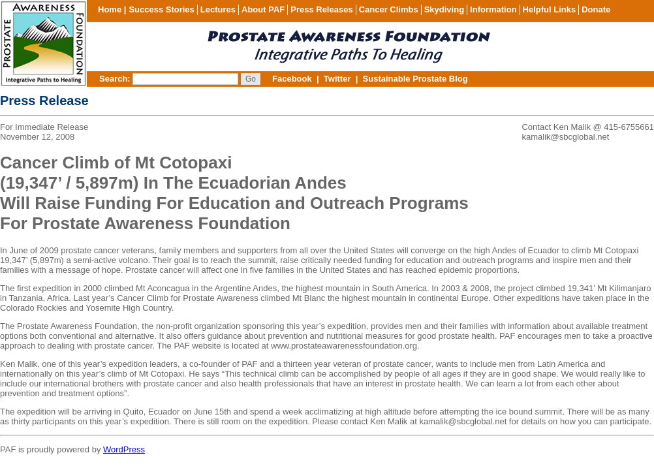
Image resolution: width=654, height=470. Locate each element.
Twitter (337, 79)
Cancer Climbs (388, 9)
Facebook (292, 79)
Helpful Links (549, 9)
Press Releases (321, 9)
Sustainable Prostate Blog (415, 79)
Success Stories (161, 9)
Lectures (218, 9)
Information (493, 9)
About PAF (263, 9)
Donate (596, 9)
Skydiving (444, 9)
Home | (112, 9)
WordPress (124, 449)
